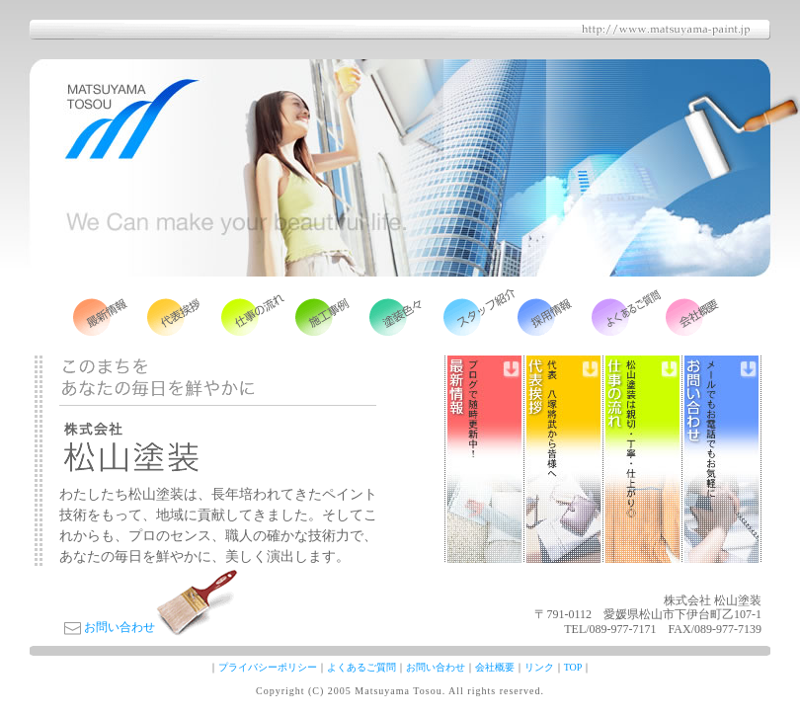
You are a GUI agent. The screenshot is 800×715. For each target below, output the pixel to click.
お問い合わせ (119, 627)
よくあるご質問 (361, 667)
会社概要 (495, 667)
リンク (539, 667)
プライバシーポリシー (267, 667)
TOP (573, 667)
